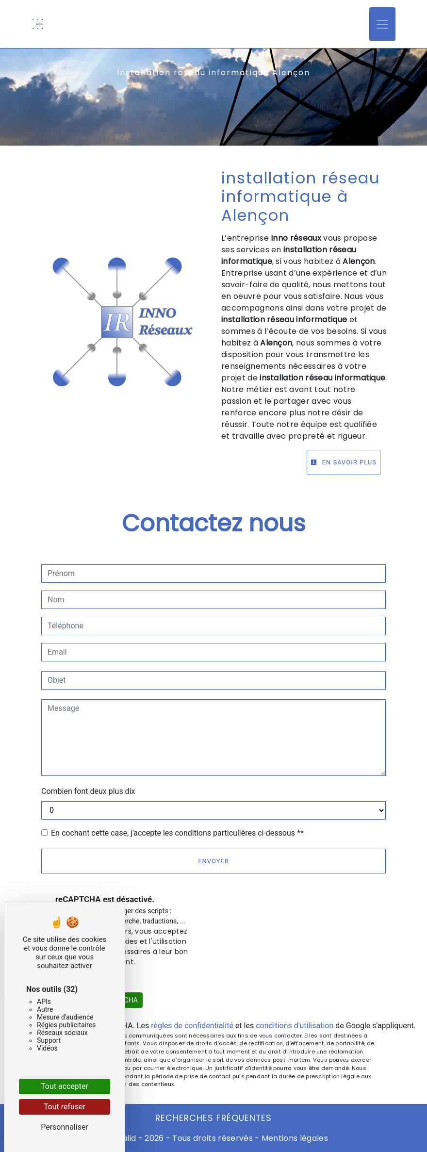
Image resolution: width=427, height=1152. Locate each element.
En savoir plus (344, 462)
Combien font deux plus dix (88, 791)
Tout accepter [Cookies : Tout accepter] (64, 1086)
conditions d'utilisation (294, 1025)
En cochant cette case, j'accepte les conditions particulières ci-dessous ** (177, 833)
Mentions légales (294, 1138)
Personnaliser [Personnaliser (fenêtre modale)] (64, 1127)
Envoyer (213, 861)
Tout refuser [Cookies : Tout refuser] (64, 1106)
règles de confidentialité (192, 1025)
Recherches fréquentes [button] (213, 1118)
